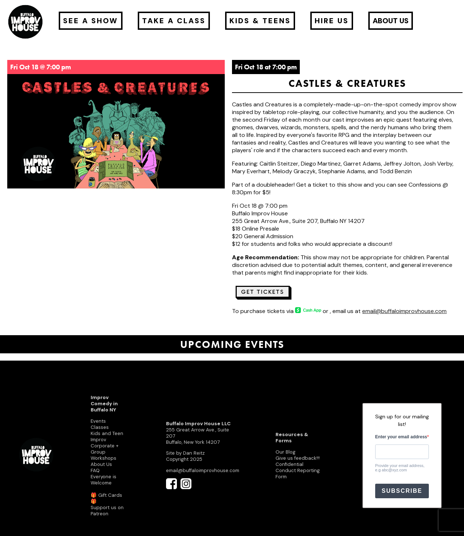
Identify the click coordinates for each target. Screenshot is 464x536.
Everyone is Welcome (103, 480)
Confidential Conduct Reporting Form (298, 470)
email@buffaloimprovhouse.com (404, 311)
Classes (100, 427)
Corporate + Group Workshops (105, 452)
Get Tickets (262, 291)
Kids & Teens (260, 20)
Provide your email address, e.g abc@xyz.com (399, 467)
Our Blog (285, 452)
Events (98, 421)
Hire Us (332, 20)
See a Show (90, 20)
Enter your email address (401, 436)
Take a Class (174, 20)
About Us (101, 464)
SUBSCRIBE (402, 491)
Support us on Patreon (107, 510)
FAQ (95, 470)
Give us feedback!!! (298, 458)
